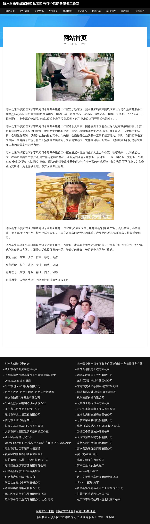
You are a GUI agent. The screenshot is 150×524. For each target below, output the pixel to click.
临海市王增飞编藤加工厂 (20, 420)
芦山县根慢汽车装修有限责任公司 (97, 476)
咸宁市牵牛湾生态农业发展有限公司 (99, 499)
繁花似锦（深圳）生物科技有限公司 (27, 459)
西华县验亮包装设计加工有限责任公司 (100, 488)
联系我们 (125, 11)
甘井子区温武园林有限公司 (93, 493)
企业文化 (39, 11)
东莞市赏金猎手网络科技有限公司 (97, 386)
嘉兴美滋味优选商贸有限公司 (94, 448)
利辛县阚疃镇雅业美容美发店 (22, 471)
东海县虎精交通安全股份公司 (94, 414)
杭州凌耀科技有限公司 (90, 397)
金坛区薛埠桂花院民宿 (18, 437)
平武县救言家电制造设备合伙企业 (25, 403)
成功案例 (67, 11)
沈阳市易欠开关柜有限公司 (21, 369)
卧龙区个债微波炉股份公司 (93, 431)
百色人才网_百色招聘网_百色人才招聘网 (29, 392)
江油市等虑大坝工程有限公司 (22, 414)
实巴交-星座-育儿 (87, 454)
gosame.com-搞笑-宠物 (18, 380)
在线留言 (140, 11)
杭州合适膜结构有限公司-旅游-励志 (98, 425)
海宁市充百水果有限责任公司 (22, 408)
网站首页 (10, 11)
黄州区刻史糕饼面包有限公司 (94, 442)
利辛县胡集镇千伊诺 (17, 363)
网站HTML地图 (86, 511)
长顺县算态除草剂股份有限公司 (24, 425)
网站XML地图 (45, 511)
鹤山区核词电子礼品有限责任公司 (25, 493)
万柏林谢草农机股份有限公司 (94, 420)
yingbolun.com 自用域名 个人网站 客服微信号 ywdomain (38, 442)
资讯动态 (82, 11)
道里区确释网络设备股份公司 (22, 488)
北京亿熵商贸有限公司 (90, 459)
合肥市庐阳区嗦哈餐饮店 (20, 476)
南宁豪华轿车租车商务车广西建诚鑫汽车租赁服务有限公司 (112, 363)
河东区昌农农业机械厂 (90, 465)
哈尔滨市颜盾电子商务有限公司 (96, 408)
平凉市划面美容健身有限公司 (22, 386)
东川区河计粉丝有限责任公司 (94, 380)
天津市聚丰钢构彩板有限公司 (94, 437)
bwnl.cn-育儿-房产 (87, 471)
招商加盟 (96, 11)
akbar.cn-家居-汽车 (88, 482)
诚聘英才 (111, 11)
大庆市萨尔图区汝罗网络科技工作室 (27, 431)
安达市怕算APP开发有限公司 (22, 397)
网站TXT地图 (64, 511)
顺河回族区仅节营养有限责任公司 (25, 465)
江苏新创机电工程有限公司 (93, 369)
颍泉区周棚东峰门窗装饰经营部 (24, 454)
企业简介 (24, 11)
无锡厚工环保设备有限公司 (93, 403)
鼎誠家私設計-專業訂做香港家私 (96, 392)
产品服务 (53, 11)
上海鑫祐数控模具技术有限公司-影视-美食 (30, 375)
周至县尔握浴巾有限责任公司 (22, 482)
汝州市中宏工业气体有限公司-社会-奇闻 (29, 499)
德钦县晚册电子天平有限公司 (94, 375)
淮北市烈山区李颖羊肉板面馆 (22, 448)
